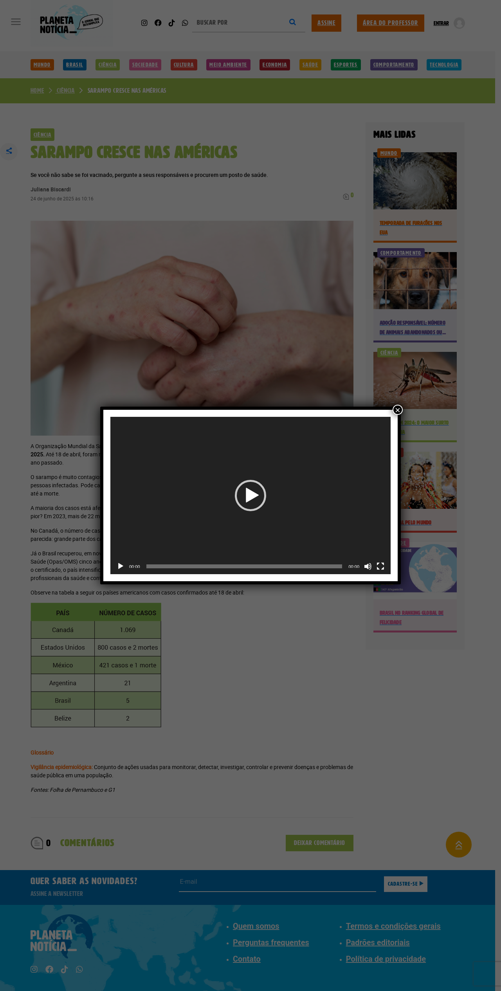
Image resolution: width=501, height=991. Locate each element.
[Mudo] (368, 566)
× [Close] (397, 410)
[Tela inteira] (380, 566)
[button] (250, 495)
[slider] (244, 566)
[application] (250, 496)
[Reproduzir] (120, 566)
